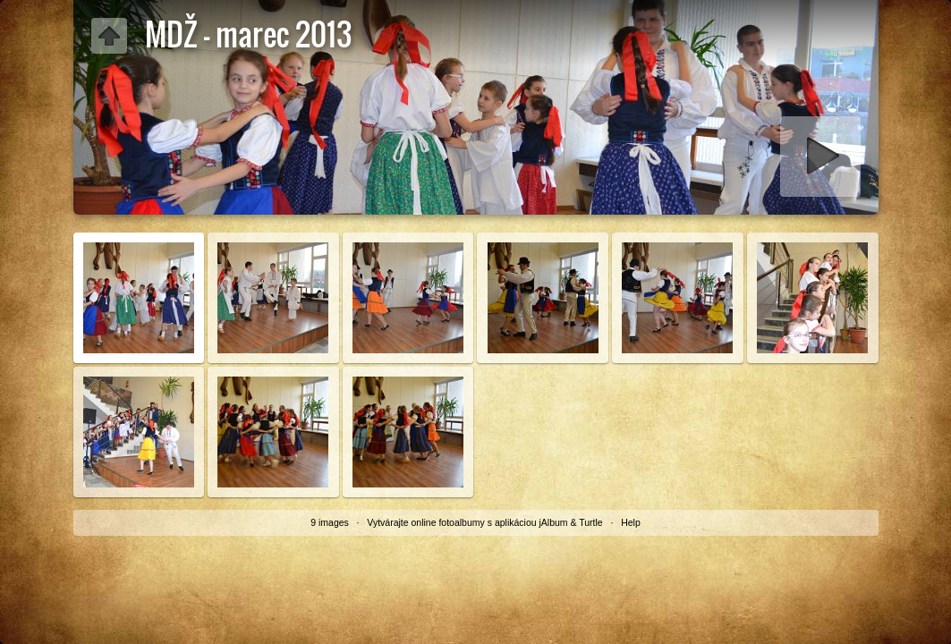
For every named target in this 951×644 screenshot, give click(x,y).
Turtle (590, 522)
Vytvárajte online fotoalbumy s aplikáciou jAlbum (467, 522)
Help (631, 522)
